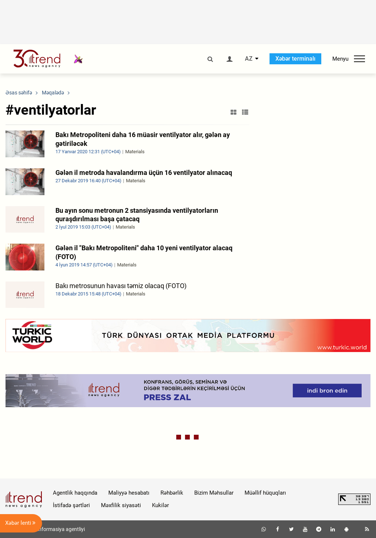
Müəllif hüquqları (265, 492)
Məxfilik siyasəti (121, 505)
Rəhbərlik (171, 492)
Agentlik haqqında (75, 492)
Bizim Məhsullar (214, 492)
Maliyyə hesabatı (128, 492)
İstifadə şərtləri (71, 505)
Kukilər (160, 505)
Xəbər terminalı (295, 58)
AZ (249, 59)
